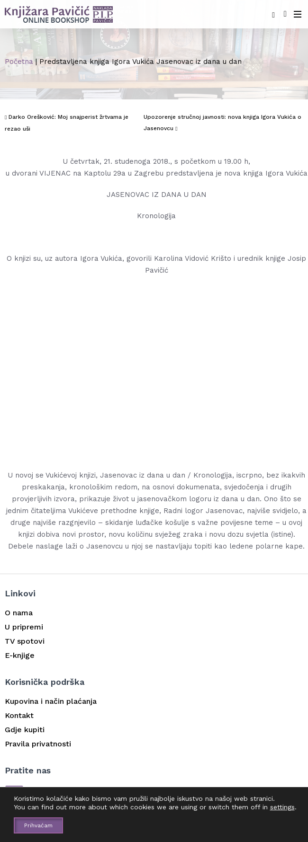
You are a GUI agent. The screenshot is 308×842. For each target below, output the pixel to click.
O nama (19, 612)
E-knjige (20, 655)
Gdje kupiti (25, 729)
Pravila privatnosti (38, 743)
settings (282, 807)
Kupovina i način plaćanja (51, 701)
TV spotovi (25, 641)
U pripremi (24, 626)
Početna (19, 61)
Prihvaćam (38, 825)
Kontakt (19, 715)
